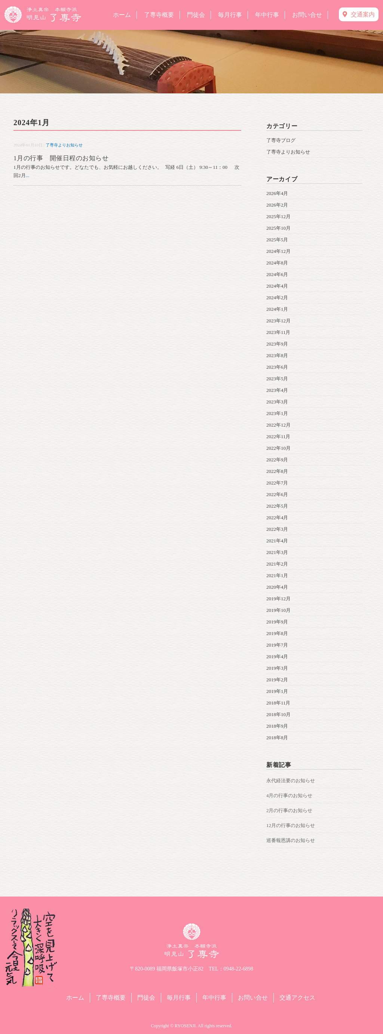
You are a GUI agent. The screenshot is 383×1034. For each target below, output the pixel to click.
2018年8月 (277, 737)
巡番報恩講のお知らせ (290, 840)
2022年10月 (278, 448)
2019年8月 (277, 633)
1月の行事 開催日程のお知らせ (60, 158)
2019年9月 (277, 622)
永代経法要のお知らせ (290, 780)
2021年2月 (277, 564)
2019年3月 (277, 668)
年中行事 (267, 15)
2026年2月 (277, 205)
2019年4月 (277, 656)
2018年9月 (277, 726)
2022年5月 (277, 506)
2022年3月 (277, 529)
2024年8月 (277, 263)
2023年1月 (277, 413)
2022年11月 (278, 436)
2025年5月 (277, 239)
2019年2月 (277, 679)
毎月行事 (230, 15)
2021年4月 (277, 541)
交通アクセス (297, 997)
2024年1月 (277, 309)
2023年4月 (277, 390)
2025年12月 (278, 216)
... (28, 175)
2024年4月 (277, 286)
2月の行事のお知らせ (289, 810)
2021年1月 (277, 575)
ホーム (122, 15)
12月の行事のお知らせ (290, 825)
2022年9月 (277, 459)
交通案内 (359, 14)
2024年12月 (278, 251)
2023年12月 (278, 320)
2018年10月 (278, 714)
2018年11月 (278, 703)
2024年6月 (277, 274)
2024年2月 (277, 297)
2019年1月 (277, 691)
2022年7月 (277, 483)
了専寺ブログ (280, 140)
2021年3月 (277, 552)
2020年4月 (277, 587)
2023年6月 (277, 367)
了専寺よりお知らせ (64, 145)
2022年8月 (277, 471)
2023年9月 (277, 344)
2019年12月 (278, 598)
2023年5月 (277, 378)
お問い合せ (307, 15)
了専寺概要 (159, 15)
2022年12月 (278, 425)
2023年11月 (278, 332)
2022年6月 (277, 494)
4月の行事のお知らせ (289, 795)
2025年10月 (278, 228)
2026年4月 (277, 193)
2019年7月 (277, 645)
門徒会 (196, 15)
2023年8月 (277, 355)
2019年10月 (278, 610)
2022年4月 (277, 517)
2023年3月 (277, 402)
